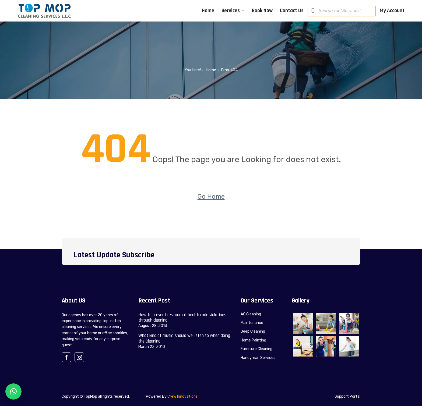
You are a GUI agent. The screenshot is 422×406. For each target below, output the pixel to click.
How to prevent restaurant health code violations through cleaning (182, 317)
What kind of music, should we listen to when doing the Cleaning (184, 338)
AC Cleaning (251, 314)
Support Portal (347, 396)
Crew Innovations (182, 396)
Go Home (211, 196)
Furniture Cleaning (256, 349)
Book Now (262, 10)
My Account (392, 10)
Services (230, 10)
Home (208, 10)
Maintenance (252, 322)
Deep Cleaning (253, 331)
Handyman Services (258, 357)
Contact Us (292, 10)
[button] (13, 391)
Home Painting (253, 340)
